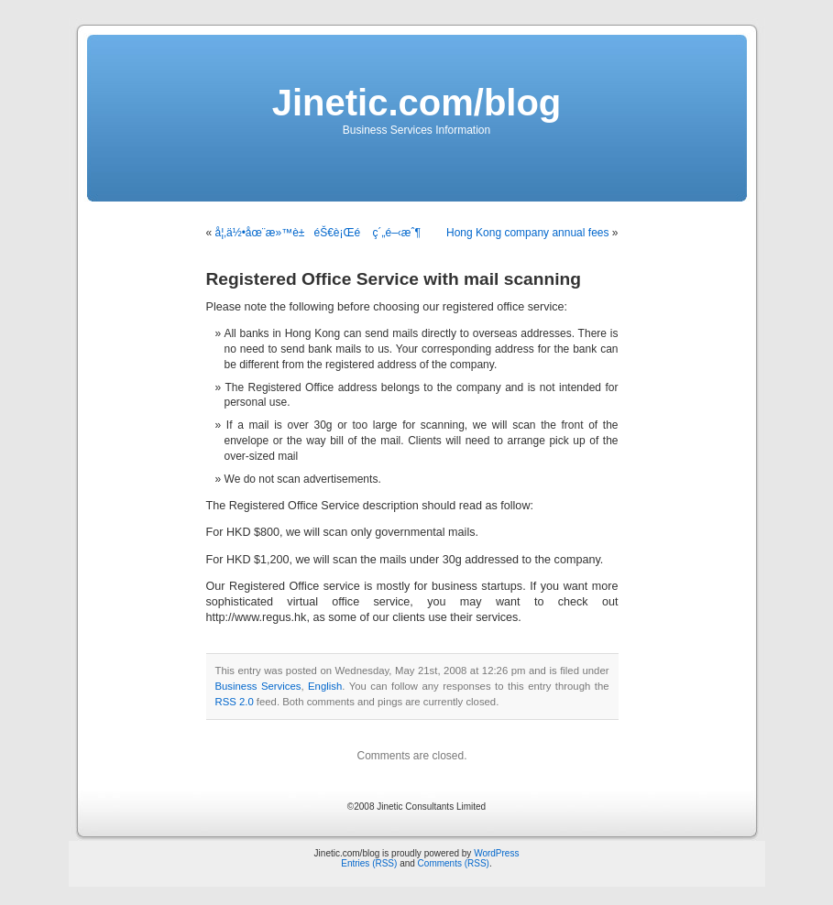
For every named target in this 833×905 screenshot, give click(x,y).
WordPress (496, 853)
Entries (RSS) (369, 863)
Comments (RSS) (453, 863)
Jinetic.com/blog (417, 102)
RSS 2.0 (234, 701)
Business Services (258, 686)
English (325, 686)
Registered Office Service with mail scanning (393, 279)
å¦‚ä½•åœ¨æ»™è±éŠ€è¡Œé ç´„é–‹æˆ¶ (318, 232)
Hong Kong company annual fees (527, 232)
